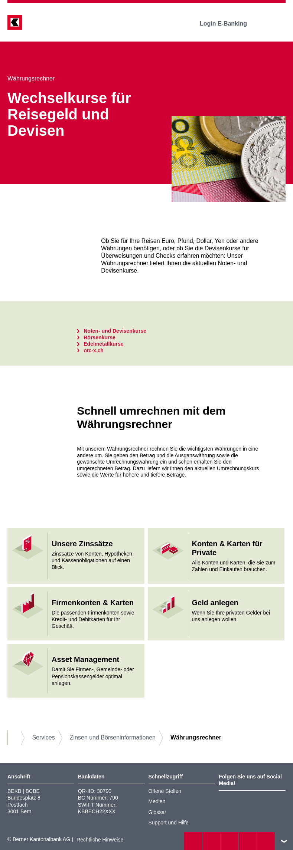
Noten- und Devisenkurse (115, 331)
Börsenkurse (99, 337)
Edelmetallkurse (103, 344)
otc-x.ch (94, 350)
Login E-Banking (228, 23)
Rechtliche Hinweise (99, 840)
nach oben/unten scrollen (284, 841)
